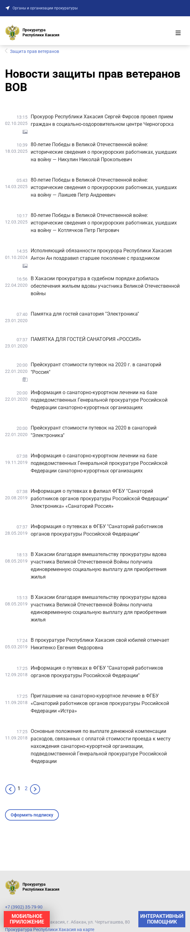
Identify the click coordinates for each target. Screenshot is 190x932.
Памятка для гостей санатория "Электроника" (85, 314)
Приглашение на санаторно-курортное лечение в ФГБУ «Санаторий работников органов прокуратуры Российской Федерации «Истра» (100, 703)
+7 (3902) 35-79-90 (24, 906)
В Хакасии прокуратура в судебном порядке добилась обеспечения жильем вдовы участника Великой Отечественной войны (105, 285)
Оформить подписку (32, 814)
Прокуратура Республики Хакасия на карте (49, 929)
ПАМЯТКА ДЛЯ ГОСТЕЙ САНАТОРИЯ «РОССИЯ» (86, 339)
